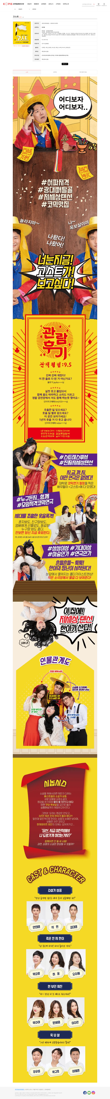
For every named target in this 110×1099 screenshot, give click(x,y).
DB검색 (20, 9)
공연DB (34, 9)
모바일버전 (47, 1089)
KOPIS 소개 (28, 1089)
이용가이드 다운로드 (38, 1089)
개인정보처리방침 (19, 1089)
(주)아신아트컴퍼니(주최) (48, 55)
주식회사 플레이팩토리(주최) (61, 55)
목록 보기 (65, 64)
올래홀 (43, 27)
